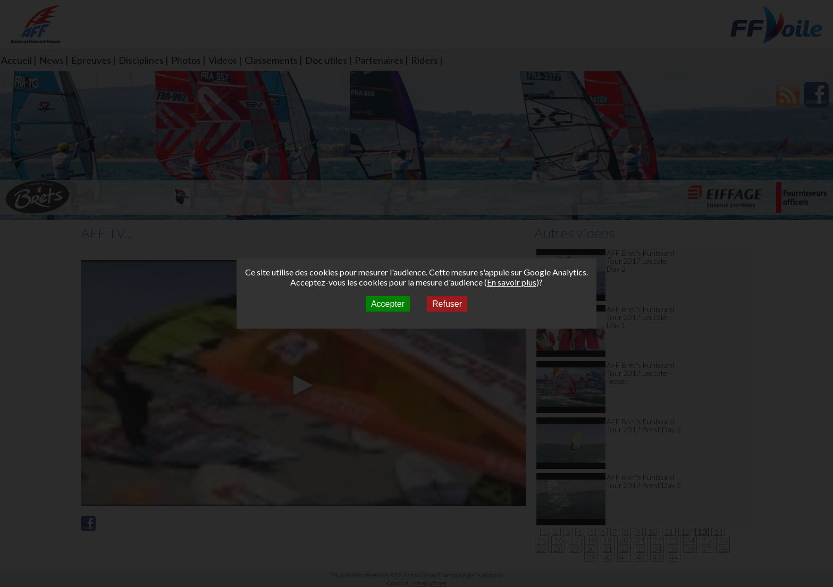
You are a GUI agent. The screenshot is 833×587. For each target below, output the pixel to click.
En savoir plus (511, 282)
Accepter (388, 303)
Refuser (447, 303)
